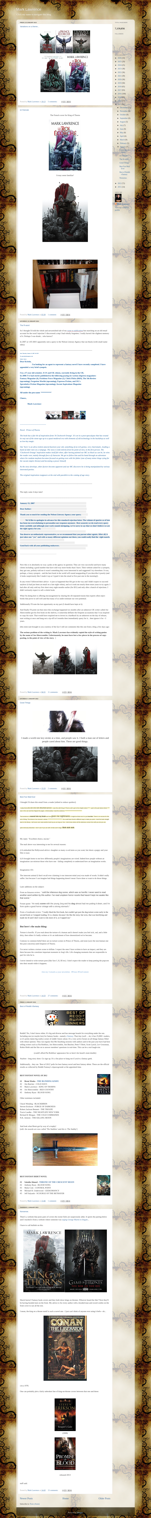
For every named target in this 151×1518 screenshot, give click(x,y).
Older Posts (104, 1498)
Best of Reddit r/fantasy (29, 1006)
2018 (120, 87)
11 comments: (53, 692)
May (122, 133)
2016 (120, 94)
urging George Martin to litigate (75, 1219)
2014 (120, 101)
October (123, 115)
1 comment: (52, 315)
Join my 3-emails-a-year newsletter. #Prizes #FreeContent (65, 972)
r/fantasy (69, 1036)
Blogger (80, 1513)
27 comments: (53, 996)
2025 (120, 62)
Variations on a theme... (29, 27)
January (123, 147)
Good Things (25, 703)
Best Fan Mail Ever (27, 797)
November (124, 111)
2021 (120, 76)
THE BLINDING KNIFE (48, 1081)
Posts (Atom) (35, 1504)
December (124, 108)
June (122, 129)
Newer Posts (26, 1498)
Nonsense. (24, 1212)
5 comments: (53, 102)
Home (66, 1498)
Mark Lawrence (28, 9)
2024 (120, 65)
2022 (120, 72)
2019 (120, 83)
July (121, 125)
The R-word (25, 325)
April (122, 136)
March (122, 140)
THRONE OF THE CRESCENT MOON (56, 1182)
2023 (120, 69)
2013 (120, 104)
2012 (120, 183)
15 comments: (53, 1490)
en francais (24, 110)
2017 (120, 90)
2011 (120, 187)
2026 (120, 58)
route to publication (75, 330)
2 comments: (53, 788)
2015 (120, 97)
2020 (120, 79)
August (123, 122)
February (123, 143)
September (124, 118)
